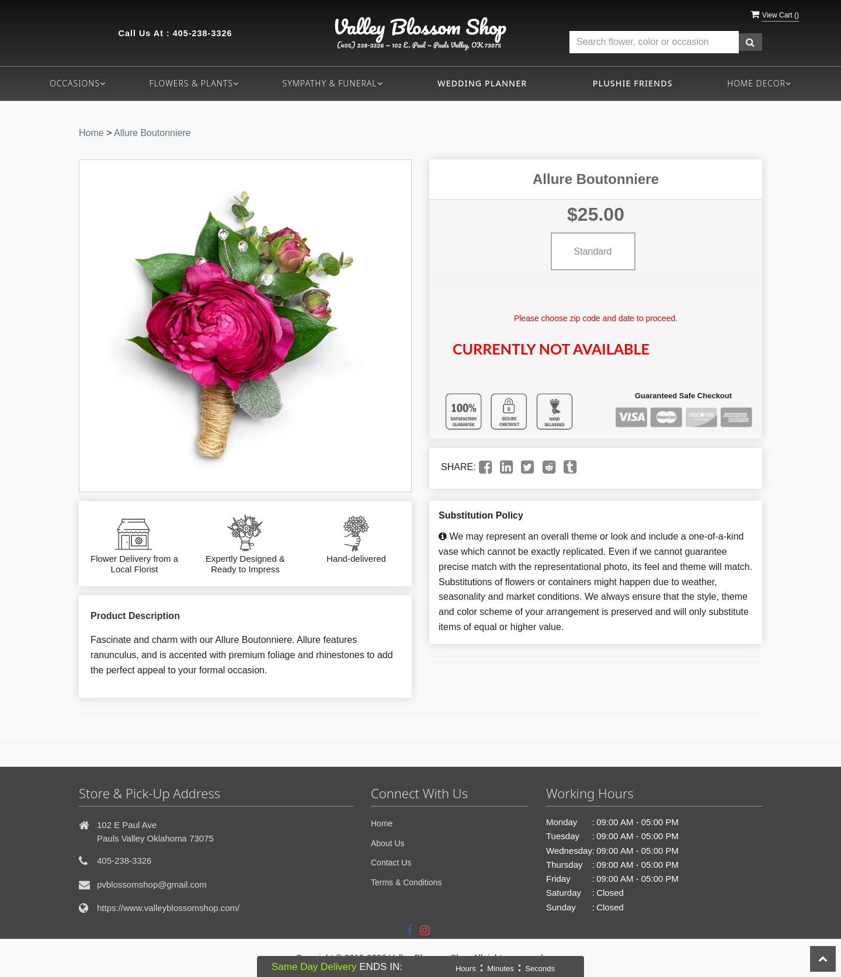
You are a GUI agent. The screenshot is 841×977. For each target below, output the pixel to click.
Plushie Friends (633, 83)
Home (91, 133)
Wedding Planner (482, 83)
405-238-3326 (202, 33)
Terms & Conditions (406, 882)
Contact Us (391, 862)
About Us (388, 843)
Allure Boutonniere (152, 133)
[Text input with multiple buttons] (654, 42)
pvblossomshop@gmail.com (152, 884)
